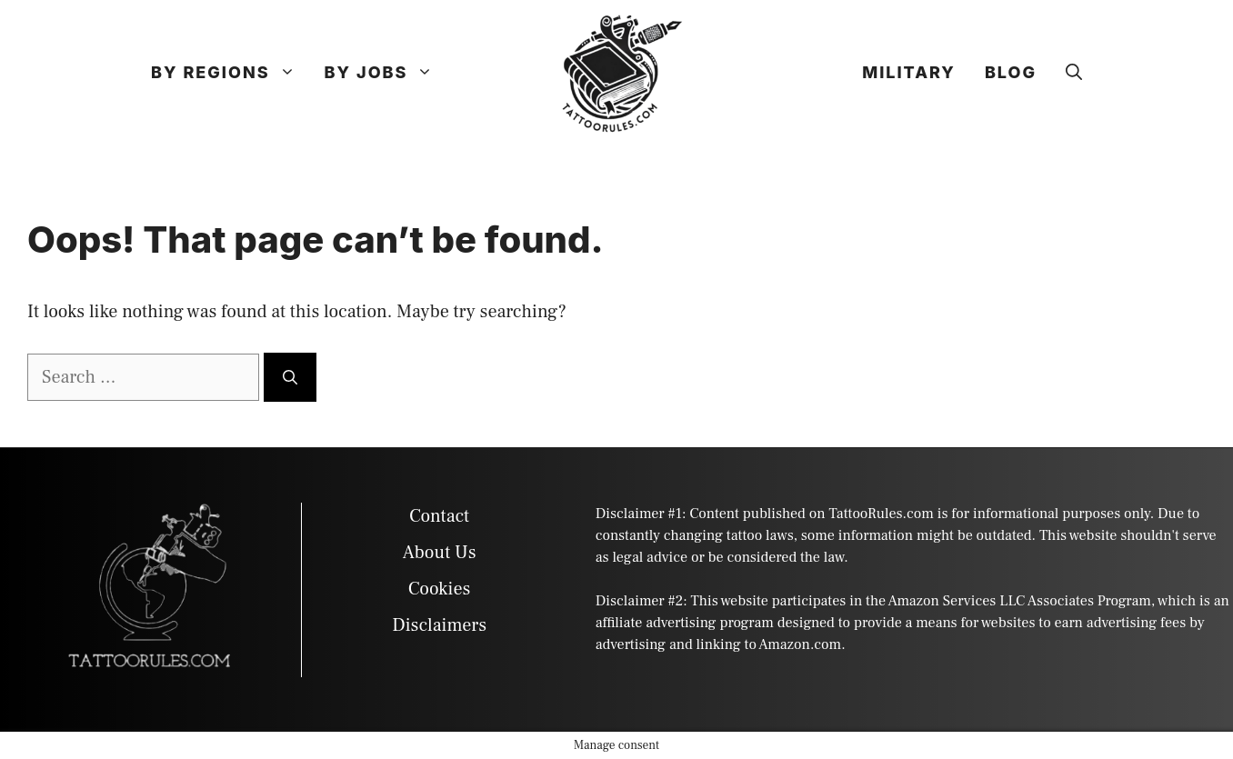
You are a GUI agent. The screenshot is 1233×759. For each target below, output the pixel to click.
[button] (1074, 72)
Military (909, 72)
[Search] (290, 377)
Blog (1011, 72)
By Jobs (386, 72)
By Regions (230, 72)
